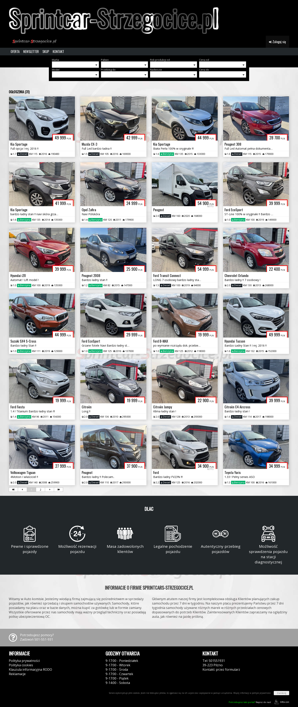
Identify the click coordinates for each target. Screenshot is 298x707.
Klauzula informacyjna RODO (30, 669)
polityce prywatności (261, 693)
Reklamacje (17, 674)
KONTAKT (58, 51)
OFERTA (15, 51)
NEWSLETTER (31, 51)
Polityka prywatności (24, 660)
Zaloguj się (277, 41)
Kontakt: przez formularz (221, 669)
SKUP (45, 51)
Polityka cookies (21, 665)
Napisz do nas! (250, 702)
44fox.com (281, 702)
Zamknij (281, 693)
